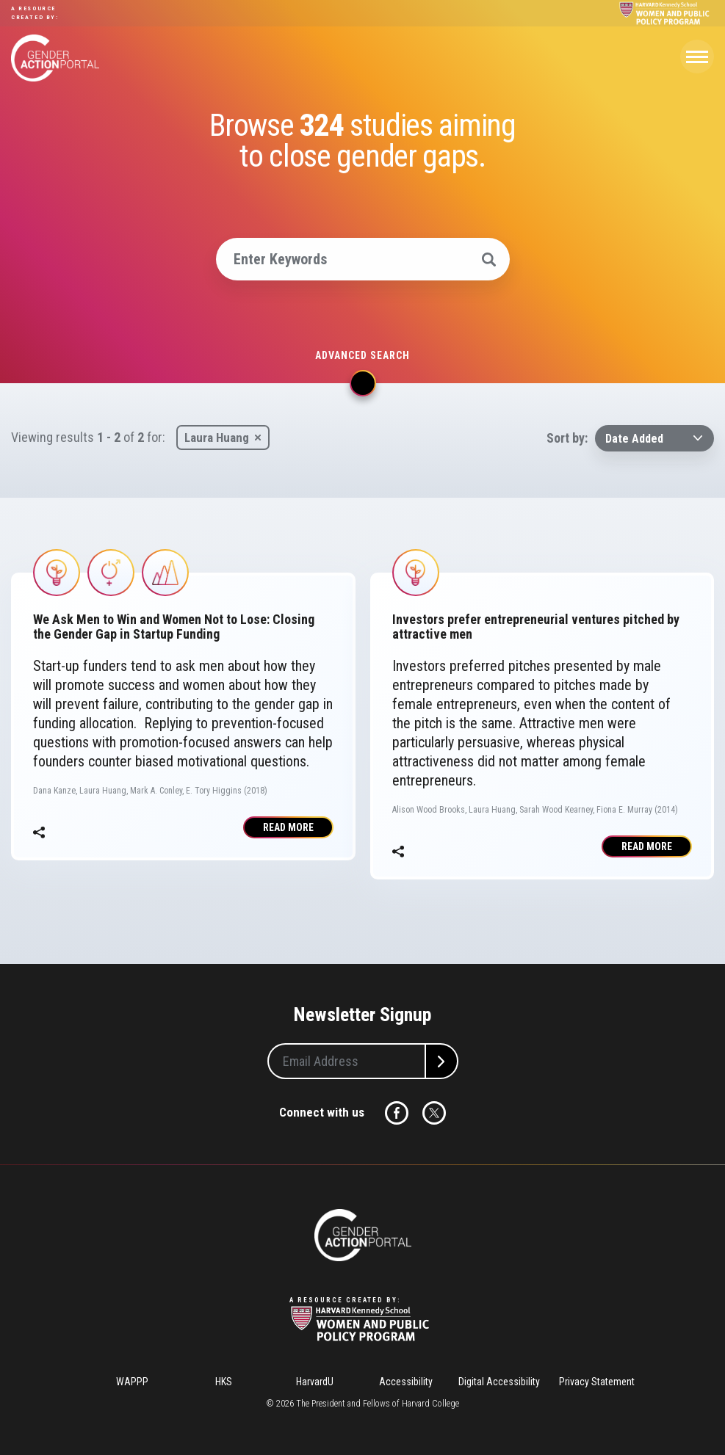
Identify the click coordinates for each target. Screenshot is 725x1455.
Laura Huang (216, 437)
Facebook (396, 1113)
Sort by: (567, 438)
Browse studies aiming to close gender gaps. (362, 141)
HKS (223, 1381)
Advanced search (362, 355)
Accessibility (406, 1381)
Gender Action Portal (55, 58)
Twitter (434, 1113)
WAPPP (132, 1381)
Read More (288, 827)
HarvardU (314, 1381)
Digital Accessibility (499, 1381)
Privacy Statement (597, 1381)
